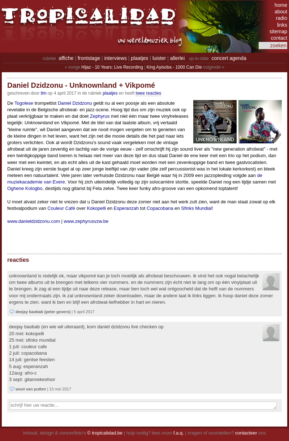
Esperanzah (126, 208)
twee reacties (148, 93)
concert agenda (228, 58)
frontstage (89, 58)
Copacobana (160, 208)
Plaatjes (110, 93)
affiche (66, 58)
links (282, 25)
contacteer (246, 433)
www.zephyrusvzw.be (86, 221)
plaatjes (139, 58)
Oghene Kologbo (25, 188)
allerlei (177, 58)
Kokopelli (96, 208)
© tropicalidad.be (104, 433)
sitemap (278, 31)
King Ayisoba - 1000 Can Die (174, 67)
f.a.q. (178, 433)
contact (279, 38)
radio (281, 18)
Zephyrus (99, 116)
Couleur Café (61, 208)
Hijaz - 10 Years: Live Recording (112, 67)
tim (44, 93)
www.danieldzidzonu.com (33, 221)
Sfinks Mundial (196, 208)
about (281, 11)
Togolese (23, 103)
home (281, 5)
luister (159, 58)
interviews (115, 58)
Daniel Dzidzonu (75, 103)
